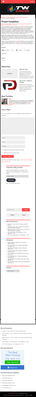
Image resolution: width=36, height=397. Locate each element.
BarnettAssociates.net (7, 380)
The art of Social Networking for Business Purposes (18, 251)
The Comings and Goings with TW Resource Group (14, 18)
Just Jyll (9, 224)
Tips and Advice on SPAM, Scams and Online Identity (18, 259)
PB (8, 235)
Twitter (28, 103)
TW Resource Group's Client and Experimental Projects (19, 262)
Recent (24, 215)
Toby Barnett (5, 23)
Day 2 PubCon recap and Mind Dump (18, 224)
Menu (32, 1)
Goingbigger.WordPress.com (9, 385)
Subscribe (11, 180)
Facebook (3, 104)
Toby (10, 99)
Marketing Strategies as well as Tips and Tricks (17, 248)
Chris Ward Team (22, 26)
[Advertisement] (18, 195)
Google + (11, 104)
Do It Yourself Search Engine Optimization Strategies (18, 246)
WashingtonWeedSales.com (8, 375)
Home (3, 17)
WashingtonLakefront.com (8, 383)
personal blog (12, 103)
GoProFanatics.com (6, 387)
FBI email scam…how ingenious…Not (17, 233)
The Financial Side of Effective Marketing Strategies (17, 257)
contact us (17, 42)
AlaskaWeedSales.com (7, 378)
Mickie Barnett (11, 229)
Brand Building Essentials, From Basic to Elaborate (17, 243)
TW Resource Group (13, 393)
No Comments (13, 24)
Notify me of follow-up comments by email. (14, 150)
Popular (12, 215)
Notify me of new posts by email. (11, 153)
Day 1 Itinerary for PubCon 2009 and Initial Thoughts (18, 227)
